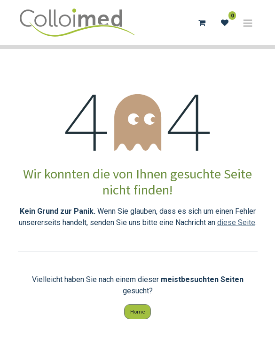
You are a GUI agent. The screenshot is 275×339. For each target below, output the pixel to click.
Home (137, 311)
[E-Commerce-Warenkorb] (202, 22)
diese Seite (236, 222)
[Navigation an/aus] (248, 22)
